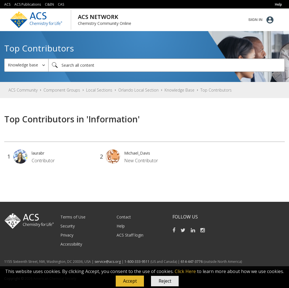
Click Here (185, 271)
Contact (124, 217)
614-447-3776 (192, 261)
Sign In (255, 20)
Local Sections (99, 90)
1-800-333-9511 (137, 261)
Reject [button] (165, 281)
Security (67, 226)
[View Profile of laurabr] (38, 153)
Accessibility (71, 244)
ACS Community (23, 90)
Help (121, 226)
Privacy (66, 235)
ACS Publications (27, 4)
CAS (61, 4)
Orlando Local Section (138, 90)
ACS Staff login (130, 235)
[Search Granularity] (26, 65)
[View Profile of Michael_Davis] (137, 153)
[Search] (166, 65)
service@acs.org (108, 261)
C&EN (49, 4)
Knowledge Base (179, 90)
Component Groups (61, 90)
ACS (7, 4)
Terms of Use (73, 217)
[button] (130, 281)
